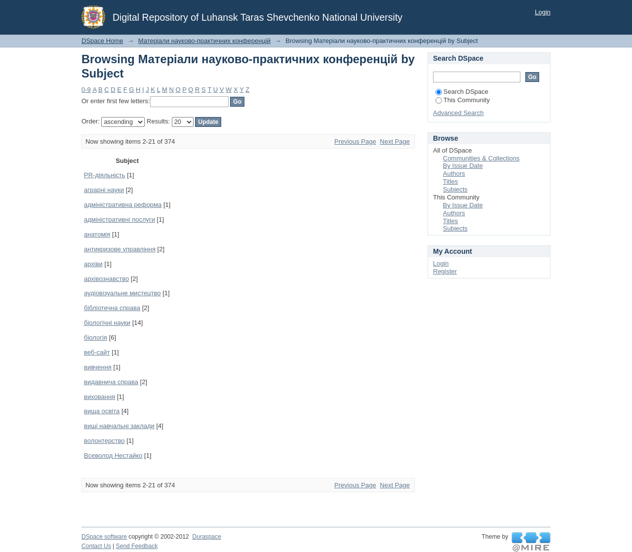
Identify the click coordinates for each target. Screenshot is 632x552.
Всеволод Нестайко (113, 455)
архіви (93, 264)
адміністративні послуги (119, 219)
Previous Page (355, 141)
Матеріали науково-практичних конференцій (204, 40)
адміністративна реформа (122, 204)
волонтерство (104, 440)
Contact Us (96, 546)
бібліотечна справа (112, 308)
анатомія (97, 234)
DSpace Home (102, 40)
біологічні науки (107, 322)
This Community (462, 100)
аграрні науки (104, 190)
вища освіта (101, 411)
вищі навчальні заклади (119, 426)
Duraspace (206, 536)
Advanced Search (458, 113)
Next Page (395, 141)
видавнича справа (111, 382)
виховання (99, 396)
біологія (95, 337)
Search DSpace (461, 91)
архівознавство (106, 278)
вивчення (98, 367)
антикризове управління (120, 249)
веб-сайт (97, 352)
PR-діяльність (104, 175)
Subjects (455, 189)
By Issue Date (463, 165)
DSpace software (104, 536)
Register (445, 271)
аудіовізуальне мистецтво (122, 293)
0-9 (86, 89)
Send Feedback (137, 546)
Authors (454, 173)
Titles (450, 181)
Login (543, 12)
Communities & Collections (481, 158)
